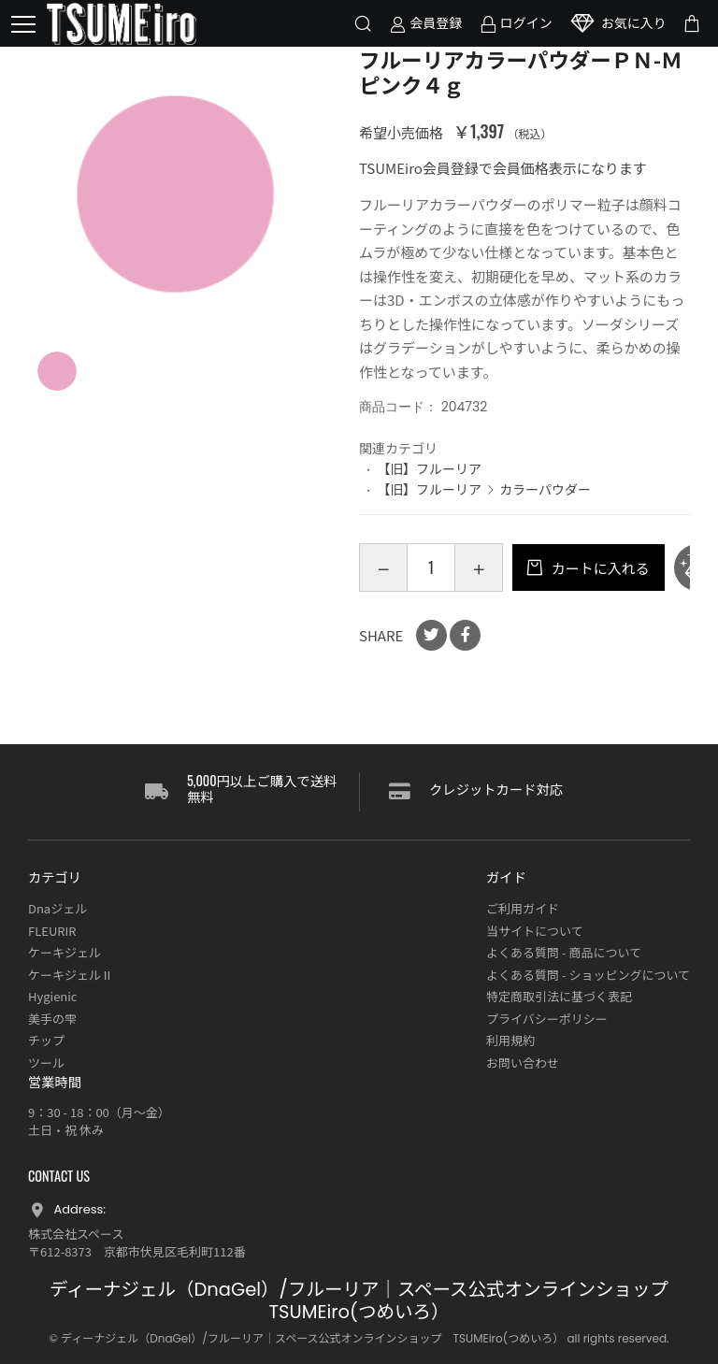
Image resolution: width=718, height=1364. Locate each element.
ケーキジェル (64, 952)
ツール (46, 1062)
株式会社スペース (75, 1233)
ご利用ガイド (522, 908)
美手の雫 (52, 1018)
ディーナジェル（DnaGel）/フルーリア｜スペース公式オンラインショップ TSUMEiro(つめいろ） (368, 1300)
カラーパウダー (545, 489)
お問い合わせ (522, 1062)
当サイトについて (534, 931)
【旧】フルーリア (429, 468)
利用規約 (510, 1040)
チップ (46, 1040)
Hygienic (52, 996)
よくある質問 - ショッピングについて (588, 975)
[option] (175, 194)
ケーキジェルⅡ (70, 975)
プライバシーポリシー (547, 1018)
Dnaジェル (57, 908)
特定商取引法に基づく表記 (559, 996)
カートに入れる (598, 568)
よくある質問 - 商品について (563, 952)
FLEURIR (52, 931)
